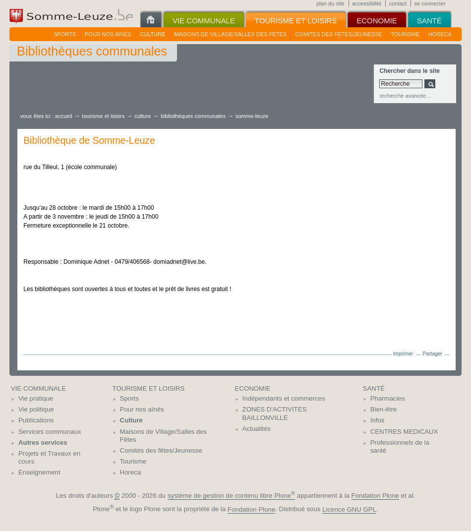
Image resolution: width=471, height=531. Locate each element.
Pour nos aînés (108, 34)
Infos (377, 420)
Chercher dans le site (409, 70)
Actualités (256, 428)
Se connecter (430, 3)
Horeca (440, 34)
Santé (374, 388)
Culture (152, 34)
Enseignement (39, 472)
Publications (36, 420)
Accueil (63, 116)
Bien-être (383, 409)
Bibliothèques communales (193, 116)
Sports (65, 34)
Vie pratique (35, 398)
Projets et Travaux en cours (49, 458)
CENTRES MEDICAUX (404, 431)
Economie (253, 388)
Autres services (42, 442)
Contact (398, 3)
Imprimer (403, 353)
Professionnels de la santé (399, 447)
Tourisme (405, 34)
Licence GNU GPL (349, 509)
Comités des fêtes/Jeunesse (338, 34)
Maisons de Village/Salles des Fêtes (230, 34)
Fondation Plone (375, 495)
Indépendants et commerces (283, 398)
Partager (433, 353)
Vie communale (38, 388)
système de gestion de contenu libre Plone (231, 495)
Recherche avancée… (405, 96)
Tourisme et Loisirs (104, 116)
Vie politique (36, 409)
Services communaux (49, 431)
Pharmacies (387, 398)
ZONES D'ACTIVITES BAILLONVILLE (274, 413)
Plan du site (330, 3)
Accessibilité (366, 3)
